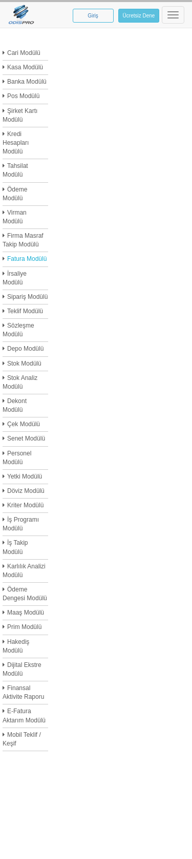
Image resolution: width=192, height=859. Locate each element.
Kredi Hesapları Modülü (16, 142)
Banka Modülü (27, 81)
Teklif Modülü (25, 311)
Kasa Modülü (25, 67)
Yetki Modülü (24, 476)
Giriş (93, 15)
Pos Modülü (23, 96)
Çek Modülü (23, 424)
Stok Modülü (24, 363)
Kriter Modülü (25, 505)
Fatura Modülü (27, 258)
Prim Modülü (24, 627)
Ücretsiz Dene (139, 15)
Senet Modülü (26, 438)
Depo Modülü (25, 348)
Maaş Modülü (25, 612)
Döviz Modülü (26, 490)
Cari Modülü (23, 52)
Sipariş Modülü (27, 296)
